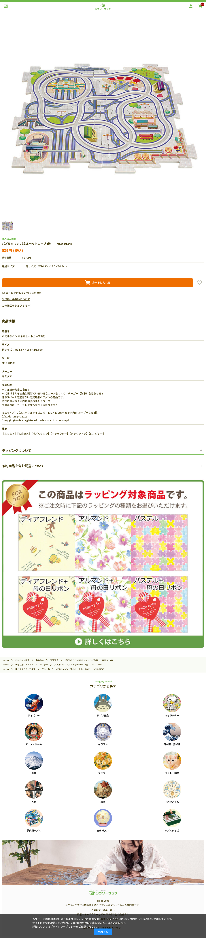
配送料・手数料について (16, 299)
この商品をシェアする (14, 305)
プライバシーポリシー (63, 926)
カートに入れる (101, 282)
